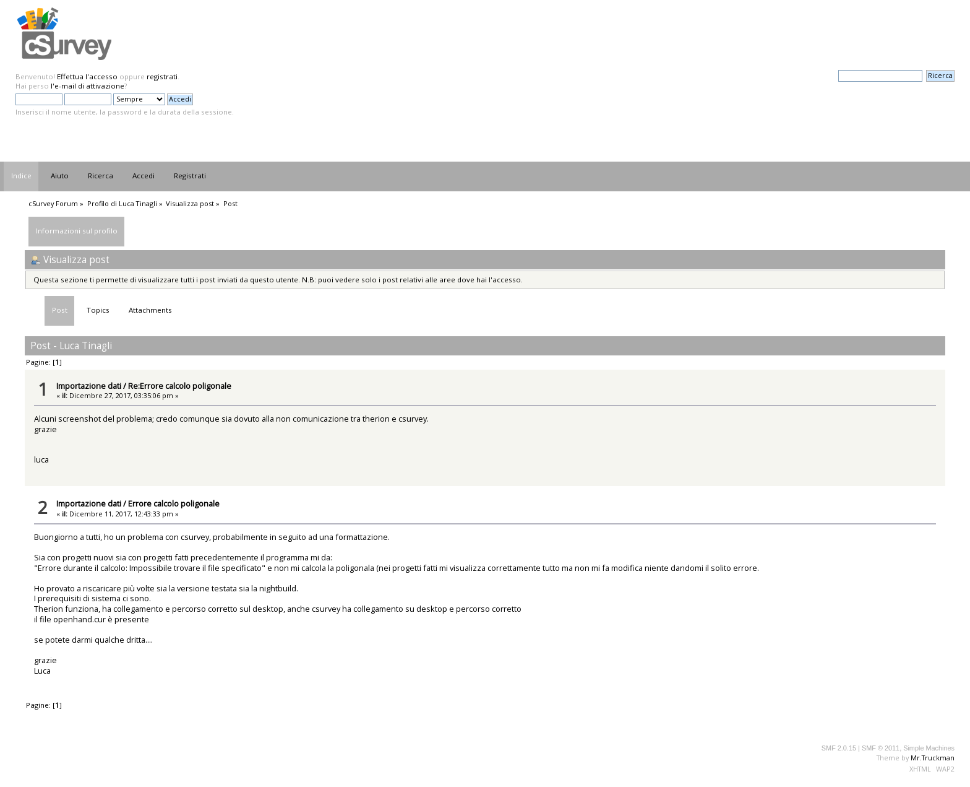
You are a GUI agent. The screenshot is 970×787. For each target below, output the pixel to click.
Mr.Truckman (933, 757)
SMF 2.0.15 (839, 748)
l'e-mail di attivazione (87, 85)
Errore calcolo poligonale (174, 503)
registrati (162, 76)
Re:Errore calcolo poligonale (179, 385)
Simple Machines (929, 748)
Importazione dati (88, 385)
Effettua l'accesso (87, 76)
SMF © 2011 (880, 748)
